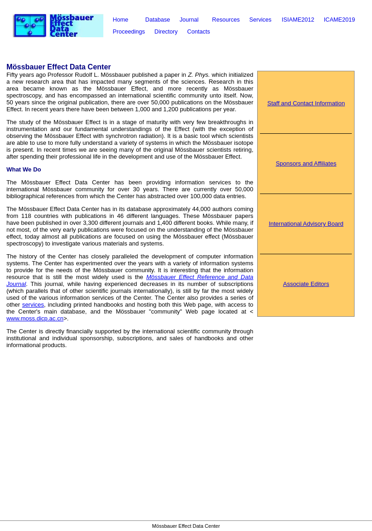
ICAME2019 (339, 20)
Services (260, 20)
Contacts (198, 32)
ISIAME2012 (298, 20)
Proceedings (129, 32)
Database (157, 20)
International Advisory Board (306, 223)
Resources (226, 20)
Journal (189, 20)
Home (121, 20)
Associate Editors (306, 283)
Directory (165, 32)
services (33, 304)
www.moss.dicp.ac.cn (34, 318)
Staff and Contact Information (306, 103)
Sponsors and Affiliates (306, 163)
